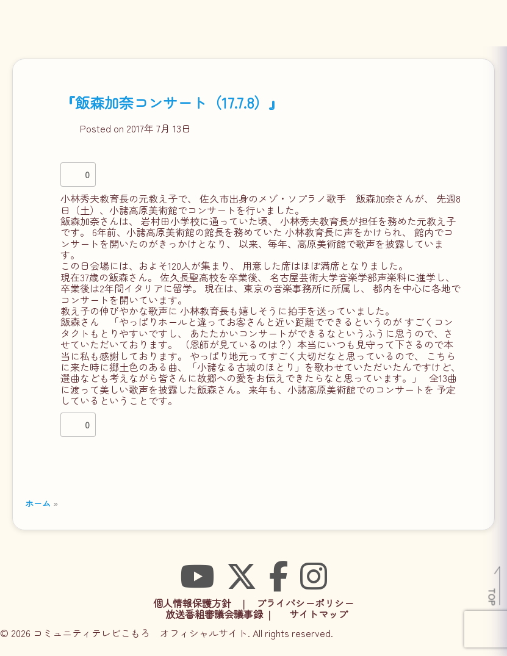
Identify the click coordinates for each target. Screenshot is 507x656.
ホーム (38, 503)
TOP (492, 596)
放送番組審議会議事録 (214, 614)
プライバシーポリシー (305, 603)
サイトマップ (318, 614)
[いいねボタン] (72, 174)
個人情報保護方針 (192, 603)
